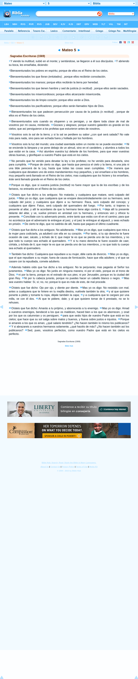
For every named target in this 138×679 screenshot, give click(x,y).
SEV (13, 43)
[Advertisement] (69, 375)
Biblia (6, 43)
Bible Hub (69, 346)
